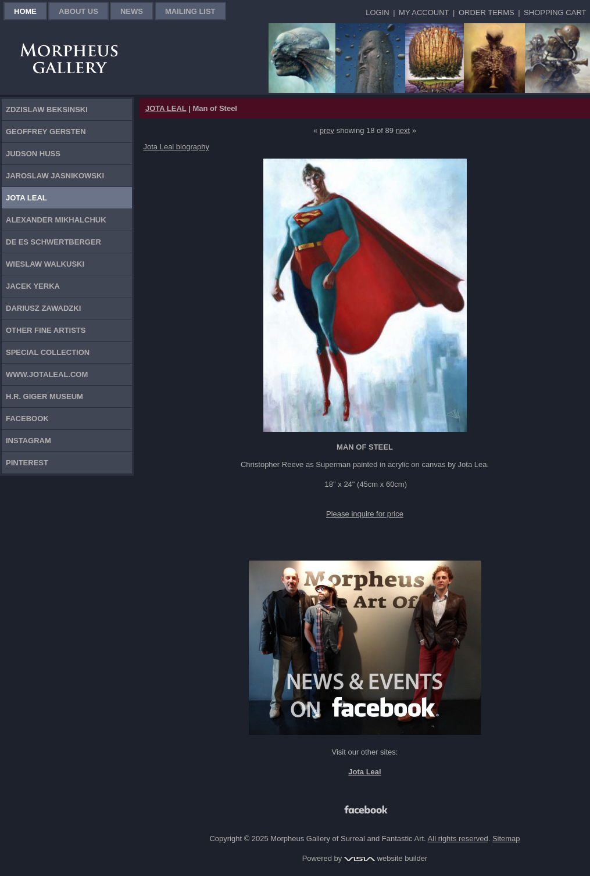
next (403, 130)
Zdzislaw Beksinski (47, 109)
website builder (385, 858)
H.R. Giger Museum (44, 396)
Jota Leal (26, 197)
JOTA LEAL (166, 108)
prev (327, 130)
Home (25, 11)
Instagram (28, 440)
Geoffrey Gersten (46, 131)
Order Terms (486, 12)
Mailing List (190, 11)
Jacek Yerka (33, 286)
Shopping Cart (555, 12)
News (131, 11)
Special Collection (48, 352)
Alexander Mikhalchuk (56, 220)
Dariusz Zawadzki (43, 308)
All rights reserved (458, 838)
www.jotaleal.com (47, 374)
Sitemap (506, 838)
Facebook (27, 418)
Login (377, 12)
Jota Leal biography (176, 146)
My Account (424, 12)
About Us (78, 11)
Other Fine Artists (45, 330)
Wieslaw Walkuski (45, 264)
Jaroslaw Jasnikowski (55, 175)
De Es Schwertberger (53, 242)
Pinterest (27, 462)
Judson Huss (33, 153)
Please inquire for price (364, 513)
